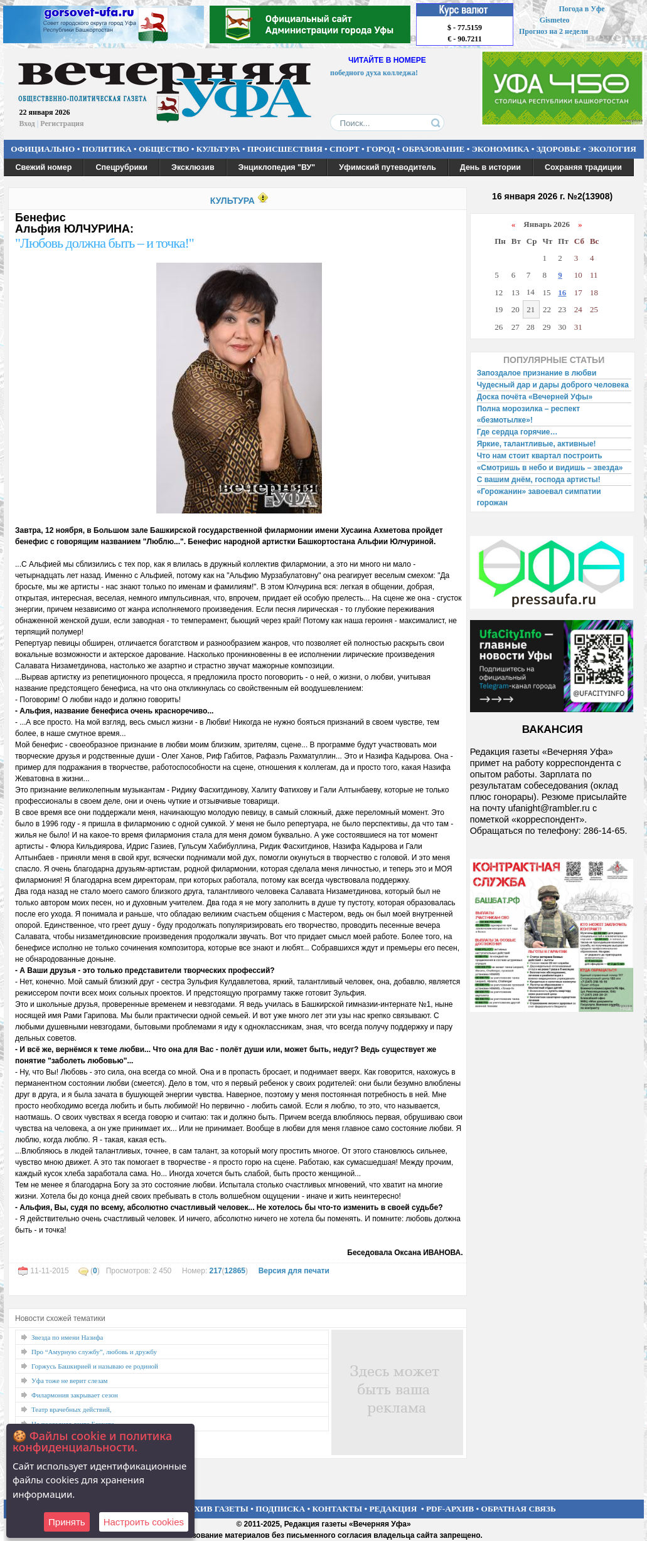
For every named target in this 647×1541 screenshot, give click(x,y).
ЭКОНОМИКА (501, 149)
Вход (27, 123)
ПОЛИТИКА (107, 149)
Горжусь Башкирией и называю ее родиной (94, 1366)
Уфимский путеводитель (387, 167)
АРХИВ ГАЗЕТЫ (216, 1508)
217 (216, 1270)
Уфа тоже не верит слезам (69, 1380)
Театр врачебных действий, (71, 1409)
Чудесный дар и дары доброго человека (553, 385)
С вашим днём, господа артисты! (539, 479)
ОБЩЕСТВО (164, 149)
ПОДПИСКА (280, 1508)
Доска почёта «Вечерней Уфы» (535, 396)
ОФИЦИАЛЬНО (43, 149)
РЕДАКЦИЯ (393, 1508)
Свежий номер (44, 167)
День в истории (490, 167)
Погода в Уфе (581, 8)
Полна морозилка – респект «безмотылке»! (528, 414)
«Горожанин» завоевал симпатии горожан (539, 497)
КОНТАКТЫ (338, 1508)
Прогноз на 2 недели (553, 31)
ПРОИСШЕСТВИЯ (285, 149)
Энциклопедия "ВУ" (277, 167)
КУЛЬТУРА (218, 149)
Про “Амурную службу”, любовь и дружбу (94, 1351)
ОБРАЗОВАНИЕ (433, 149)
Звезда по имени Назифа (67, 1337)
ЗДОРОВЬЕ (559, 149)
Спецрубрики (121, 167)
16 (562, 292)
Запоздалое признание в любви (537, 373)
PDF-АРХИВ (450, 1508)
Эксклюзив (193, 167)
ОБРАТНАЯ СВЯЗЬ (518, 1508)
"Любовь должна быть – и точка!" (104, 243)
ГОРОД (380, 149)
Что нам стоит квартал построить (539, 455)
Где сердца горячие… (517, 432)
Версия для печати (294, 1270)
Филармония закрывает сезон (74, 1395)
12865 (235, 1270)
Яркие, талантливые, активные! (536, 443)
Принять (66, 1522)
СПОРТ (344, 149)
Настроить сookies (144, 1522)
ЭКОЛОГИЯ (612, 149)
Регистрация (61, 123)
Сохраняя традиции (583, 167)
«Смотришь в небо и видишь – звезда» (550, 467)
